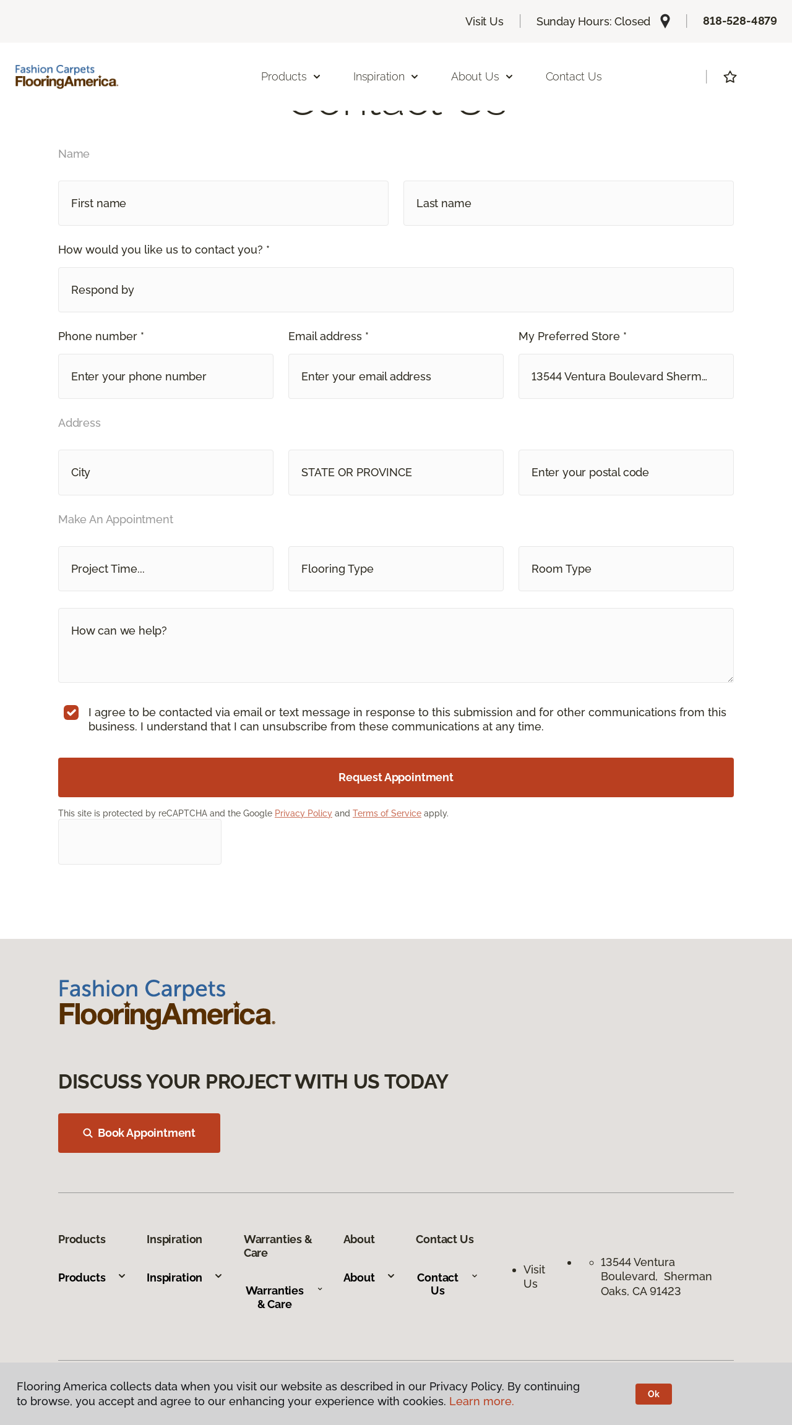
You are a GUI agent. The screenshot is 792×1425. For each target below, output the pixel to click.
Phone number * (101, 336)
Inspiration (185, 1277)
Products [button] (291, 76)
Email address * (328, 336)
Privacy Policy (303, 813)
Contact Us (574, 76)
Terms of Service (387, 813)
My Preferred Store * (573, 336)
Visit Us (484, 21)
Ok (654, 1394)
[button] (396, 289)
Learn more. (481, 1401)
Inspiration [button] (386, 76)
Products (92, 1277)
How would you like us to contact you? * (164, 249)
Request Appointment (396, 777)
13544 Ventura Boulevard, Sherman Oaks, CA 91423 (656, 1277)
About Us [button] (482, 76)
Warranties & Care (284, 1297)
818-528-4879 (740, 20)
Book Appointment (139, 1132)
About (369, 1277)
